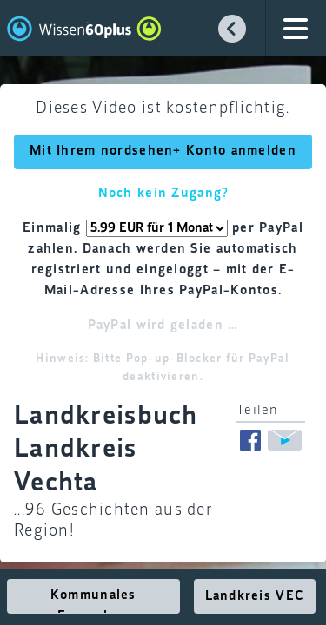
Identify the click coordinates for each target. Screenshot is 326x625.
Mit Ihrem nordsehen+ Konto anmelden (163, 151)
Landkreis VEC (255, 596)
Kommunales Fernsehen (93, 601)
